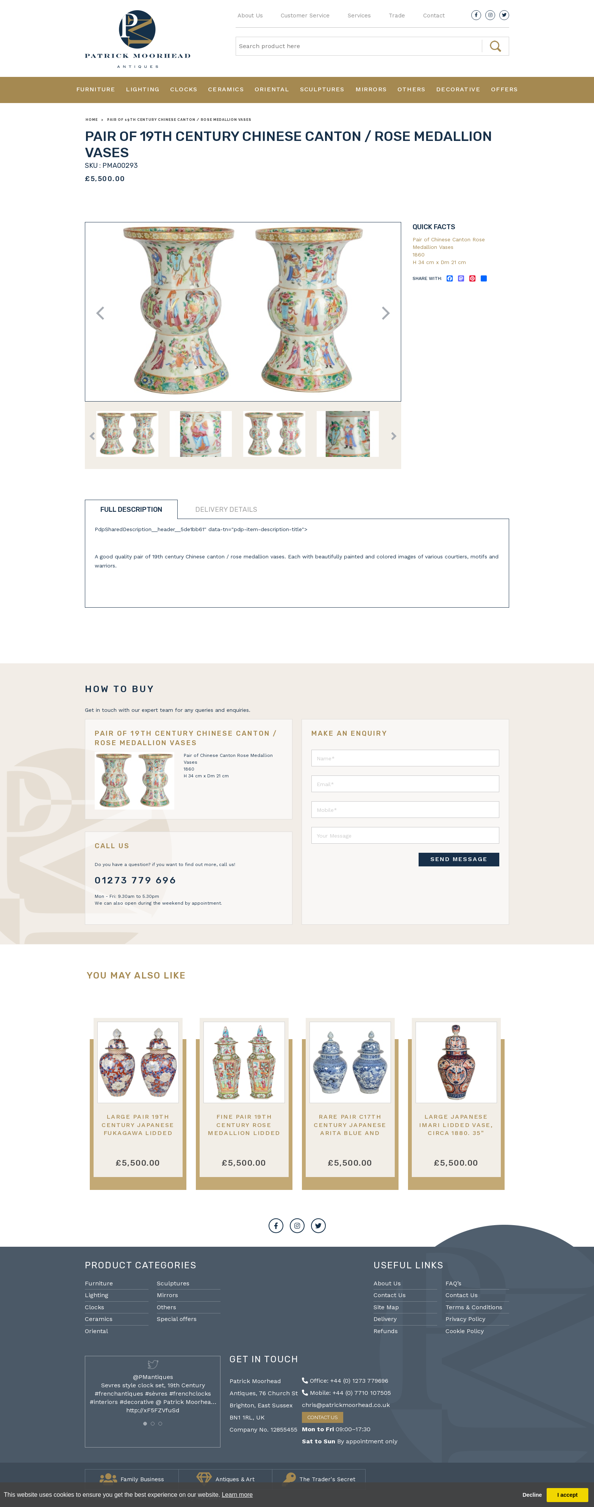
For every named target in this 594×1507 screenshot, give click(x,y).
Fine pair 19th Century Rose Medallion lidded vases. (244, 1128)
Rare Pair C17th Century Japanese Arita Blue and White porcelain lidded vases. (350, 1132)
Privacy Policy (465, 1319)
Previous (102, 313)
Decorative (458, 89)
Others (411, 89)
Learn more (237, 1494)
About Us (250, 15)
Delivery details (226, 509)
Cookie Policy (465, 1331)
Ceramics (226, 89)
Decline (532, 1495)
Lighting (142, 89)
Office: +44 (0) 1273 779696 (345, 1380)
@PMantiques (153, 1376)
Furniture (96, 89)
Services (359, 15)
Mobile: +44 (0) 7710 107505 (346, 1392)
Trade (397, 15)
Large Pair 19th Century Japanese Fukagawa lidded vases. (138, 1128)
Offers (504, 89)
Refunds (386, 1331)
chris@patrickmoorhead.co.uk (346, 1405)
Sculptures (322, 89)
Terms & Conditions (474, 1307)
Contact (434, 15)
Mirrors (371, 89)
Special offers (177, 1319)
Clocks (183, 89)
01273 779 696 (136, 880)
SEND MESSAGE (459, 859)
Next (383, 313)
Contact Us (390, 1295)
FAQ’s (453, 1283)
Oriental (272, 89)
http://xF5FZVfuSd (153, 1410)
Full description (131, 509)
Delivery (385, 1319)
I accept (567, 1495)
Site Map (386, 1307)
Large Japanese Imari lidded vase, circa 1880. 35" (456, 1125)
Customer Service (305, 15)
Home (92, 120)
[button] (145, 1424)
